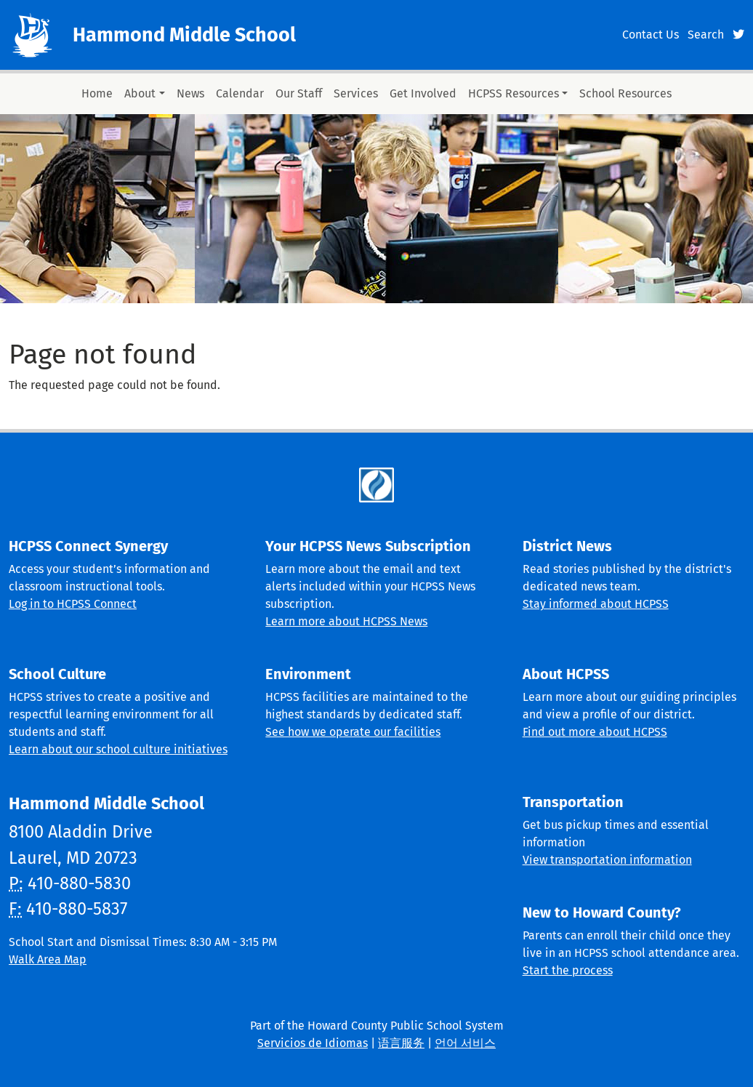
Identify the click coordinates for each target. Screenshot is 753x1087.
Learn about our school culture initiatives (118, 749)
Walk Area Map (47, 959)
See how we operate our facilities (352, 732)
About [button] (140, 93)
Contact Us (650, 34)
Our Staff (298, 93)
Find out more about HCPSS (595, 732)
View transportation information (607, 860)
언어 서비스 (465, 1043)
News (190, 93)
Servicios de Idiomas (312, 1043)
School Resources (625, 93)
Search (706, 34)
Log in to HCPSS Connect (73, 604)
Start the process (568, 970)
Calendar (240, 93)
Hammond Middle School (184, 35)
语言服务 (401, 1043)
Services (356, 93)
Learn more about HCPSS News (346, 621)
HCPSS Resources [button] (513, 93)
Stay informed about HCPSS (596, 604)
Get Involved (423, 93)
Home (97, 93)
